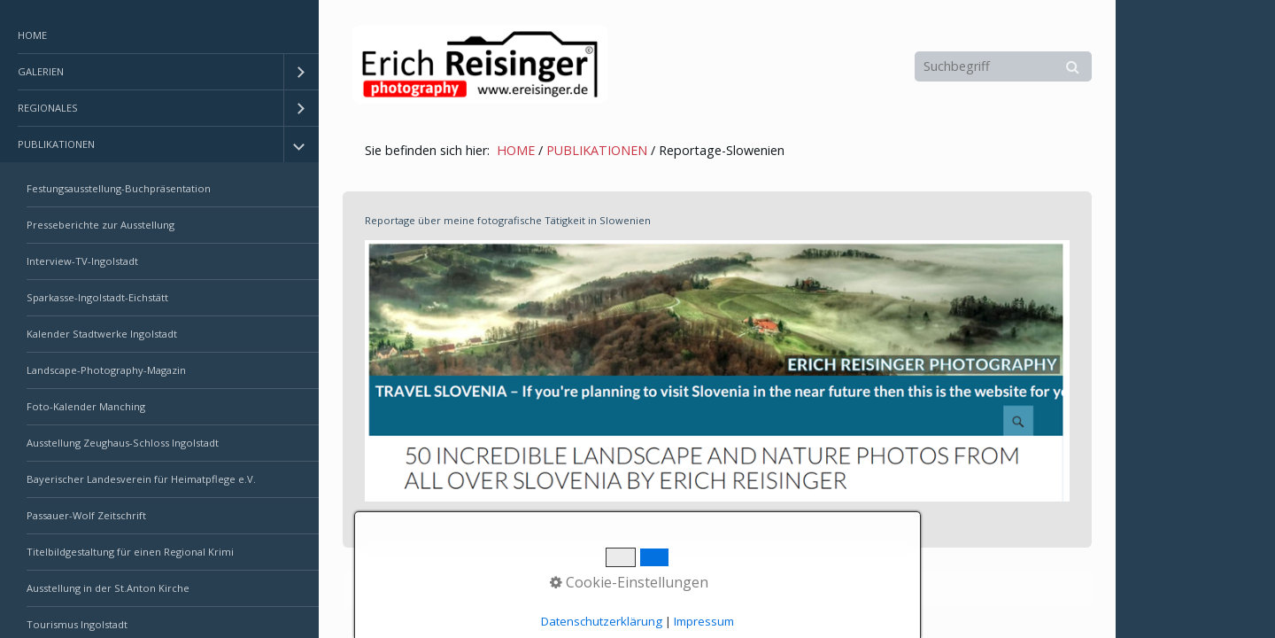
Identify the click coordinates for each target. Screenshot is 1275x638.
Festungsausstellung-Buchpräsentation (119, 188)
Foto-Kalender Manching (86, 406)
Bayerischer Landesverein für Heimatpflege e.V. (141, 479)
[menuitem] (159, 36)
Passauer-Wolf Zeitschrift (86, 515)
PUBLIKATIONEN (56, 144)
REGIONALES (48, 107)
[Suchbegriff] (1003, 66)
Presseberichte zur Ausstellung (100, 224)
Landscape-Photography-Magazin (106, 370)
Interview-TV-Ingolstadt (82, 261)
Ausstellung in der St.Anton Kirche (108, 588)
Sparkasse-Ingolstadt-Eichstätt (97, 297)
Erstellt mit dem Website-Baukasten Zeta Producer (647, 588)
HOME (32, 35)
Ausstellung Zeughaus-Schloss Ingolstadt (123, 442)
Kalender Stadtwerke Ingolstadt (102, 333)
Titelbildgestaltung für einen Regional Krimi (130, 551)
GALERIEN (41, 71)
